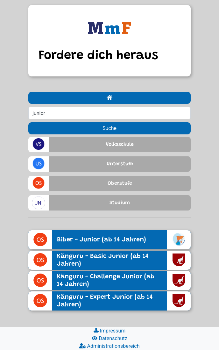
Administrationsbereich (109, 346)
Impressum (109, 331)
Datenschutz (109, 338)
